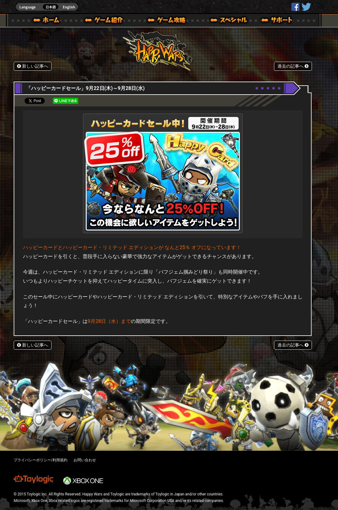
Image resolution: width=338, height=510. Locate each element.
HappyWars (295, 7)
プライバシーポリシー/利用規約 (40, 460)
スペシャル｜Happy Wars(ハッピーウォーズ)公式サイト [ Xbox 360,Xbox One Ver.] (220, 21)
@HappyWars (306, 7)
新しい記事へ (32, 66)
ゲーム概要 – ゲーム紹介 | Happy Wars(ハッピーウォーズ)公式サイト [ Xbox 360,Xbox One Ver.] (106, 21)
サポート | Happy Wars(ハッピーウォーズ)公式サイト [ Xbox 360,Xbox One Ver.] (277, 21)
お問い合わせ (85, 460)
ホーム (48, 21)
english (47, 7)
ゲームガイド (163, 21)
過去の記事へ (292, 66)
